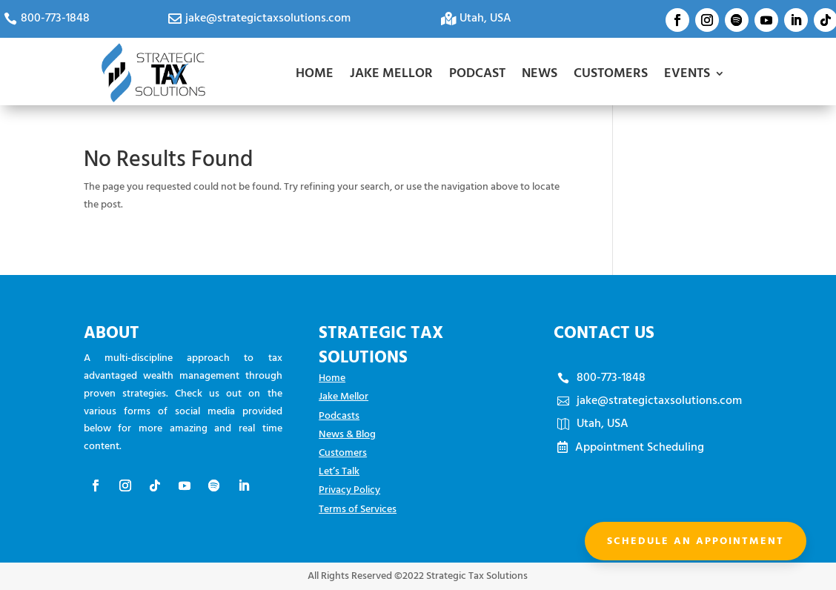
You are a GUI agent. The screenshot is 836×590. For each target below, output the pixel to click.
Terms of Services (358, 508)
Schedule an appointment (695, 540)
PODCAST (477, 73)
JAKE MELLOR (391, 73)
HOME (315, 73)
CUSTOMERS (611, 73)
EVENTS (687, 73)
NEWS (539, 73)
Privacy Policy (349, 489)
